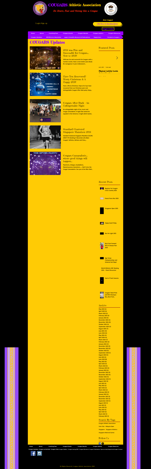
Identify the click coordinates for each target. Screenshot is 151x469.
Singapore (102, 429)
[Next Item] (117, 57)
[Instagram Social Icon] (39, 453)
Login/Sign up (41, 23)
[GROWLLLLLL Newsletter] (53, 37)
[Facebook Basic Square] (100, 443)
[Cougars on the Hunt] (44, 449)
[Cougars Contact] (108, 29)
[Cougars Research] (84, 449)
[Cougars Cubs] (55, 449)
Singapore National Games (106, 432)
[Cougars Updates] (36, 37)
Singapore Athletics (111, 429)
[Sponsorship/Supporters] (107, 449)
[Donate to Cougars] (113, 37)
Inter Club (101, 426)
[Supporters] (97, 37)
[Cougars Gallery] (63, 449)
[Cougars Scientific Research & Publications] (76, 37)
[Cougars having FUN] (73, 449)
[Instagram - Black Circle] (103, 443)
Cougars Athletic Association (107, 423)
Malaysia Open (110, 426)
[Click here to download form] (107, 24)
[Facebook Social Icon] (33, 453)
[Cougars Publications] (94, 449)
